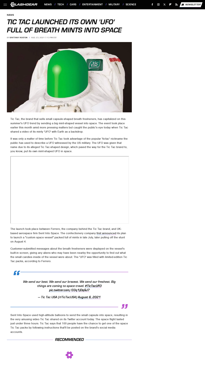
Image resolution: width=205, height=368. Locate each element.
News (48, 4)
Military (114, 4)
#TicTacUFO (93, 286)
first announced (106, 233)
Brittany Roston (19, 37)
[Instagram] (158, 4)
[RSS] (176, 4)
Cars (73, 4)
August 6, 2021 (89, 297)
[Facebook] (152, 4)
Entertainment (92, 4)
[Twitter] (164, 4)
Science (131, 4)
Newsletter (191, 4)
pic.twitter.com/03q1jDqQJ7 (69, 290)
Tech (60, 4)
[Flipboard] (170, 4)
